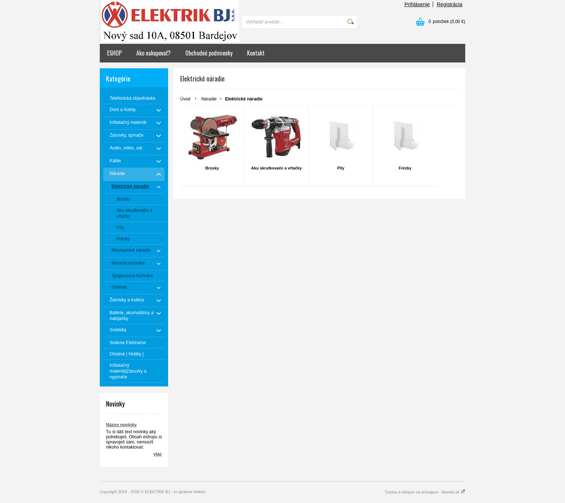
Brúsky (212, 168)
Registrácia (449, 4)
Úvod (185, 99)
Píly (341, 168)
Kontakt (256, 53)
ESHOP (114, 53)
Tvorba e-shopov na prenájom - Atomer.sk (424, 492)
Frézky (405, 168)
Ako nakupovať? (153, 53)
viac (157, 454)
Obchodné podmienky (208, 53)
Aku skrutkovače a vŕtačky (276, 168)
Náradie (209, 99)
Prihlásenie (417, 4)
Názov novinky (121, 424)
